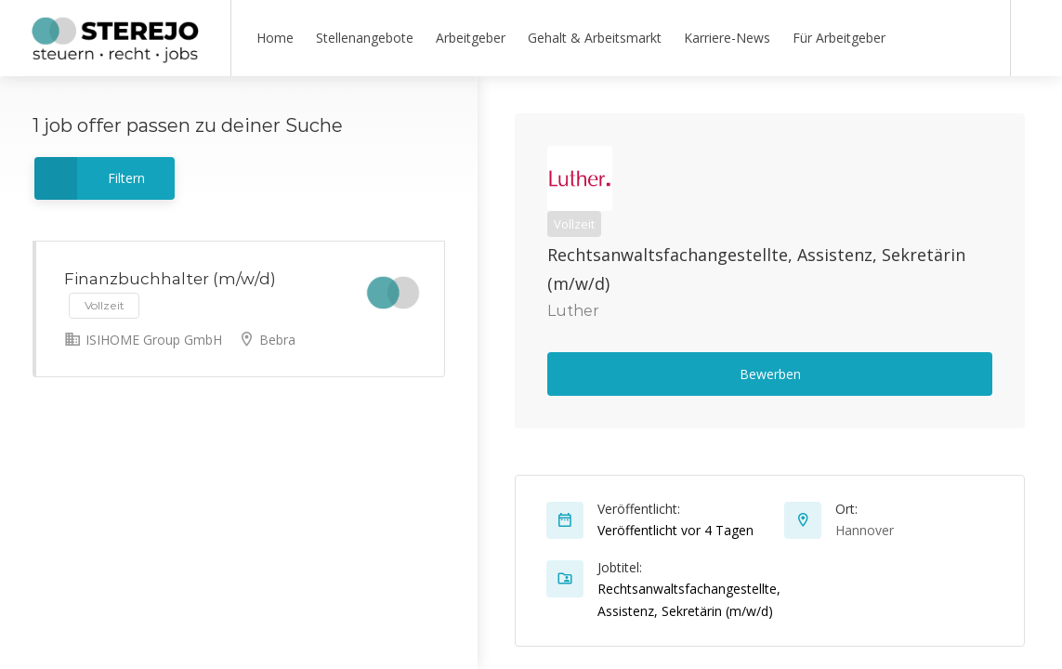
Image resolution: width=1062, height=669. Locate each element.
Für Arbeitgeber (839, 37)
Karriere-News (727, 37)
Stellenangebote (364, 37)
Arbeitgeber (470, 37)
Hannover (864, 530)
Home (275, 37)
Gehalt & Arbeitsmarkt (595, 37)
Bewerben (770, 374)
